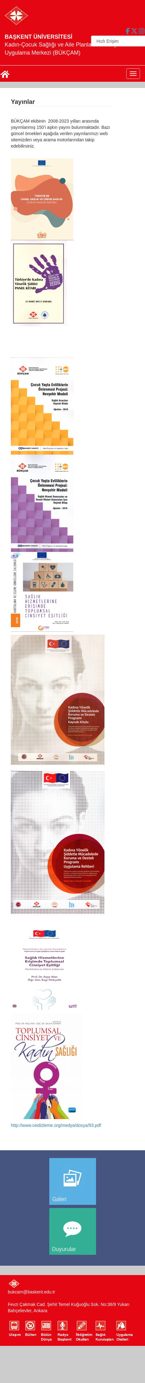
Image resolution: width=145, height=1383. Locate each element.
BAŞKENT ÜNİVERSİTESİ (38, 37)
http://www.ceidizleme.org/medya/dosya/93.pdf (56, 1125)
